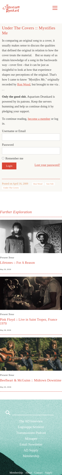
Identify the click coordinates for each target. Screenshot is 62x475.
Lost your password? (47, 165)
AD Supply (31, 450)
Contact (38, 472)
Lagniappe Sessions (31, 427)
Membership (31, 456)
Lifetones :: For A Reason (17, 262)
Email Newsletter (31, 444)
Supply (48, 472)
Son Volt (49, 184)
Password (8, 144)
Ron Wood (23, 84)
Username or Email (14, 131)
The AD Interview (31, 421)
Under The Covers (11, 188)
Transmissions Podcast (31, 433)
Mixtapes (31, 438)
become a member (39, 118)
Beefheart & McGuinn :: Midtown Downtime (30, 380)
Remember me (14, 158)
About (28, 472)
